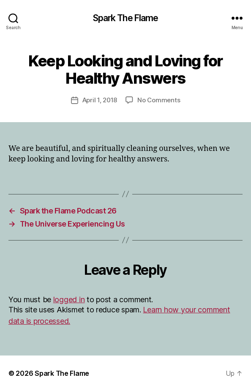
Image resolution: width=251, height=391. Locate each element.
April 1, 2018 (99, 100)
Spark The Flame (125, 18)
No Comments (158, 100)
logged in (69, 299)
